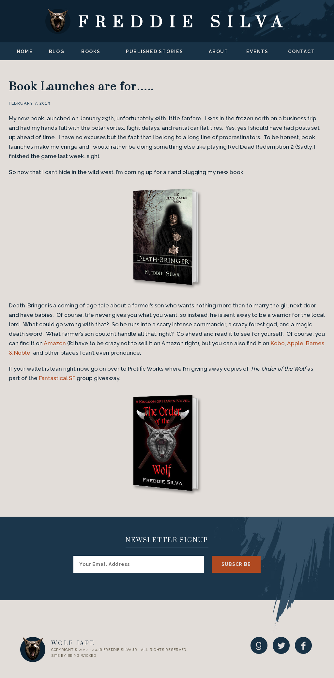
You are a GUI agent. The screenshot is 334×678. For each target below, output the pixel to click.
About (218, 51)
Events (257, 51)
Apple (295, 343)
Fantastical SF (57, 378)
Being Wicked (82, 656)
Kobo (278, 343)
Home (25, 51)
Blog (57, 51)
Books (90, 51)
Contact (301, 51)
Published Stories (154, 51)
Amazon (55, 343)
